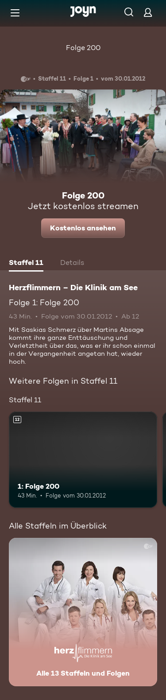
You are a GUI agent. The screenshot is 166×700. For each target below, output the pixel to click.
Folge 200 (83, 47)
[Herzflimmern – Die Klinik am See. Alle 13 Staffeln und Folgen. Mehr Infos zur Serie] (83, 612)
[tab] (26, 264)
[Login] (148, 12)
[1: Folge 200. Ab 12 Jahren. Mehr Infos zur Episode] (83, 460)
